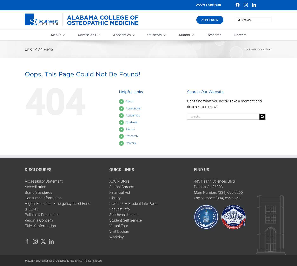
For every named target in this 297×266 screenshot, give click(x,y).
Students (131, 122)
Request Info (119, 209)
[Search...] (254, 20)
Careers (131, 143)
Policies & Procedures (42, 215)
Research (132, 136)
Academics (133, 115)
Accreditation (35, 187)
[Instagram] (35, 241)
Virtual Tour (118, 226)
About (130, 101)
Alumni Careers (121, 187)
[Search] (239, 20)
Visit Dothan (119, 231)
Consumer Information (43, 198)
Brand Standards (38, 192)
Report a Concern (39, 220)
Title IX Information (40, 226)
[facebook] (238, 5)
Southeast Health (123, 215)
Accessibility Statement (44, 181)
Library (115, 198)
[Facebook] (27, 241)
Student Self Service (125, 220)
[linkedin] (254, 5)
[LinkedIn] (51, 241)
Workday (116, 237)
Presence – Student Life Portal (133, 203)
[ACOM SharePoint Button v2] (209, 5)
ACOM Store (119, 181)
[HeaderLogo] (81, 15)
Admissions (133, 108)
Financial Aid (119, 192)
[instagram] (246, 5)
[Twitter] (43, 241)
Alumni (130, 129)
